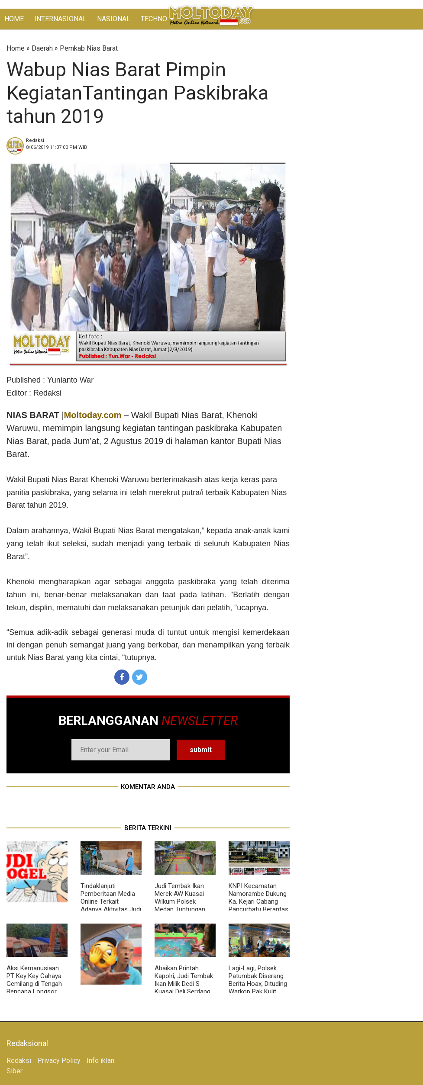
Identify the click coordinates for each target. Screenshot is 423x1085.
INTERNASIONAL (60, 19)
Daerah (42, 48)
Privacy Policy (59, 1060)
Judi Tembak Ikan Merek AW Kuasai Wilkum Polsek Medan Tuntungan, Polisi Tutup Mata (181, 901)
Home (15, 48)
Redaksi (18, 1060)
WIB (56, 147)
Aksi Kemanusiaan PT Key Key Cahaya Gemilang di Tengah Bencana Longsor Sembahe (34, 983)
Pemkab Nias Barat (89, 48)
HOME (14, 19)
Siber (14, 1071)
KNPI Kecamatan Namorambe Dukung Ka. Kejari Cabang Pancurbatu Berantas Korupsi (258, 901)
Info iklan (100, 1060)
